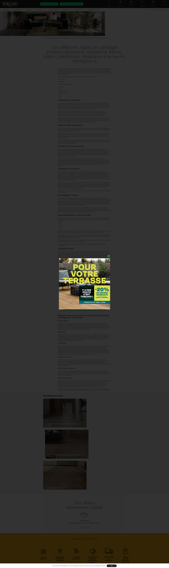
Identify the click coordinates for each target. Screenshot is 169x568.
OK (112, 566)
